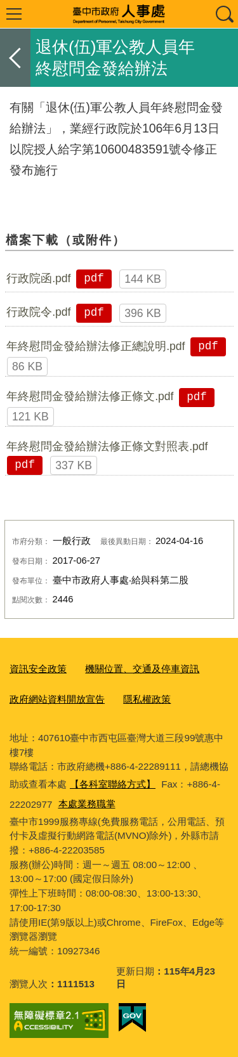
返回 (15, 58)
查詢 (224, 14)
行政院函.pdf (38, 278)
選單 (14, 14)
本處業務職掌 (87, 803)
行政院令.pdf (38, 312)
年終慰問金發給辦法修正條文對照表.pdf (107, 446)
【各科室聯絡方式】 (112, 784)
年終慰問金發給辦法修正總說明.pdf (95, 346)
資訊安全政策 (38, 668)
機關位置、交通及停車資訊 (142, 668)
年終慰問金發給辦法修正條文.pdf (89, 396)
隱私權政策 (147, 699)
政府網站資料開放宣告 (57, 699)
